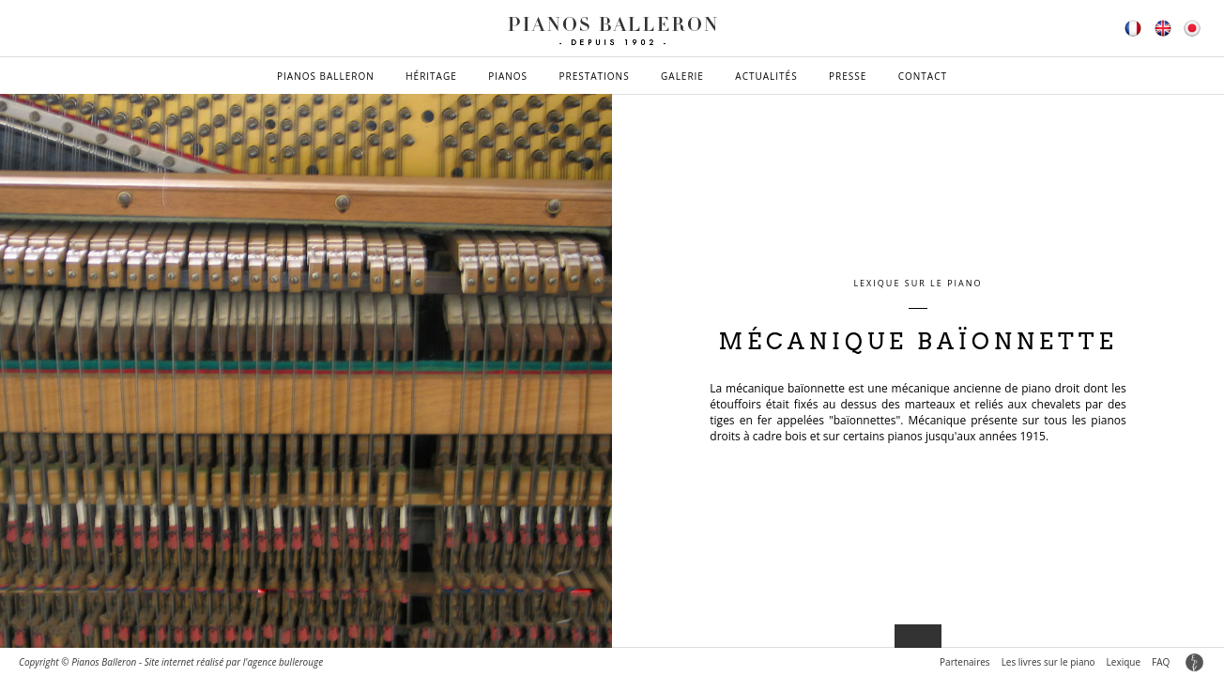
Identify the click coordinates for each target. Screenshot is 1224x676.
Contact (922, 76)
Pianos (508, 76)
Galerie (682, 76)
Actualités (766, 76)
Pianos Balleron (326, 76)
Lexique (1123, 661)
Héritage (431, 76)
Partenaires (965, 661)
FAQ (1161, 661)
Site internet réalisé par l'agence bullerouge (234, 661)
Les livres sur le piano (1048, 661)
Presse (847, 76)
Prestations (593, 76)
